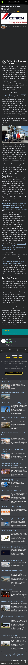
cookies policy (15, 663)
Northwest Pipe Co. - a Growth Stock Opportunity (12, 450)
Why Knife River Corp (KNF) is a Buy (11, 491)
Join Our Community (13, 373)
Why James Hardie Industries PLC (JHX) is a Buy (14, 433)
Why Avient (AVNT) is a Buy (9, 531)
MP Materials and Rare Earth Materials (12, 547)
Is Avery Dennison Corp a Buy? (10, 635)
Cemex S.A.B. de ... (11, 341)
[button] (25, 662)
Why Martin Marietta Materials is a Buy (12, 601)
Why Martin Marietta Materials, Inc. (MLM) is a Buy (13, 418)
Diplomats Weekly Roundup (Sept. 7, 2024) (14, 519)
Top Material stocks (14, 333)
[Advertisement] (14, 44)
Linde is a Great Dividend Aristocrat (11, 560)
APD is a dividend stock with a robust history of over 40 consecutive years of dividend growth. (12, 656)
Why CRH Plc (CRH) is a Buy (9, 480)
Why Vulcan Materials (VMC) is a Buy (12, 570)
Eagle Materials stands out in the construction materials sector (11, 464)
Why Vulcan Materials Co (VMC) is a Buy (13, 392)
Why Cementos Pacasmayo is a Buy (11, 382)
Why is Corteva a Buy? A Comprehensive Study (13, 617)
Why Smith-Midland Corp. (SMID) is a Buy (13, 507)
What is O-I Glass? (6, 589)
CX (7, 339)
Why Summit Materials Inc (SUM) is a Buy (13, 403)
